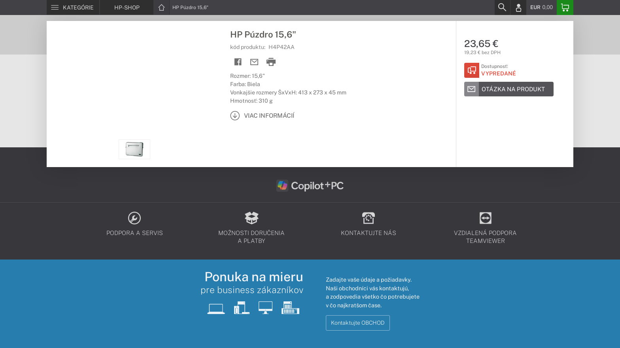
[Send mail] (254, 62)
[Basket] (565, 7)
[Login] (518, 7)
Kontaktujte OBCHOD (358, 323)
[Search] (502, 7)
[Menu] (73, 7)
